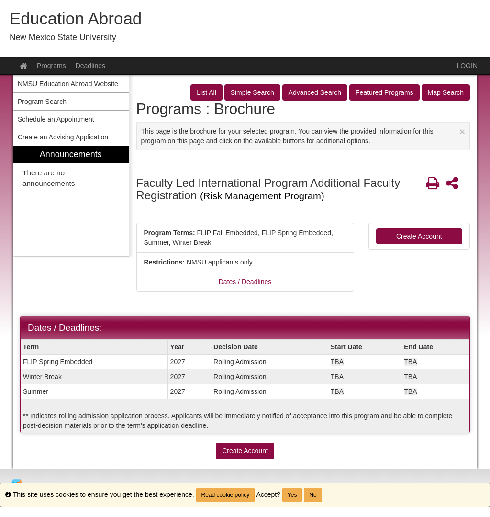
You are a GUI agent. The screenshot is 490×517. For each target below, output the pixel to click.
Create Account (419, 236)
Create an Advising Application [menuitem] (63, 137)
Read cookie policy (225, 495)
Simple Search (252, 92)
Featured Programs (384, 92)
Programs (51, 65)
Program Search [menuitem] (42, 101)
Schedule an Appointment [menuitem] (56, 119)
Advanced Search (315, 92)
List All (206, 92)
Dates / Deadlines (245, 282)
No (312, 495)
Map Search (446, 92)
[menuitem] (71, 201)
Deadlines (90, 65)
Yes (292, 495)
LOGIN (467, 65)
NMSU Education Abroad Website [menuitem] (68, 84)
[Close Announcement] (462, 131)
